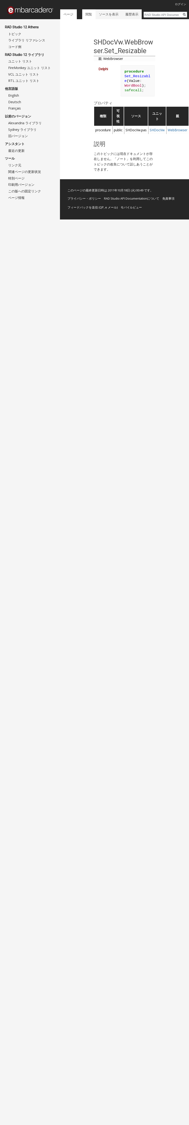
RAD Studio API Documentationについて (131, 198)
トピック (14, 34)
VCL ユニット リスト (23, 74)
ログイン (180, 4)
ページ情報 (16, 197)
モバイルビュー (131, 207)
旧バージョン (18, 136)
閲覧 (88, 14)
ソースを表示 (108, 14)
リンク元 (14, 165)
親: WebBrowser (110, 58)
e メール (111, 207)
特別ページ (16, 178)
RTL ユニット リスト (23, 80)
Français (14, 108)
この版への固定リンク (24, 191)
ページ (68, 14)
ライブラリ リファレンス (26, 40)
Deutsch (14, 102)
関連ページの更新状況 (24, 171)
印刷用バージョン (21, 184)
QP (102, 207)
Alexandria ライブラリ (25, 123)
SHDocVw (157, 130)
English (13, 95)
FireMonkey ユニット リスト (29, 68)
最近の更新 (16, 150)
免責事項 (168, 198)
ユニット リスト (20, 61)
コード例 (14, 46)
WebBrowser (177, 130)
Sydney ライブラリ (22, 129)
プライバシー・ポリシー (84, 198)
